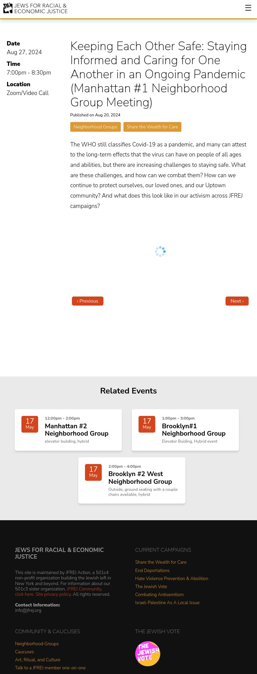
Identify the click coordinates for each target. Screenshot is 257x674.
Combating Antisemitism (159, 595)
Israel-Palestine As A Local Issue (167, 603)
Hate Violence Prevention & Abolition (171, 579)
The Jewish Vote (151, 587)
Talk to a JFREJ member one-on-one (50, 668)
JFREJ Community (84, 589)
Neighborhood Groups (95, 127)
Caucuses (24, 652)
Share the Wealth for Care (152, 127)
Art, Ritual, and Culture (37, 660)
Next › (237, 301)
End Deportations (152, 571)
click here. (24, 594)
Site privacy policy (53, 594)
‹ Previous (87, 301)
